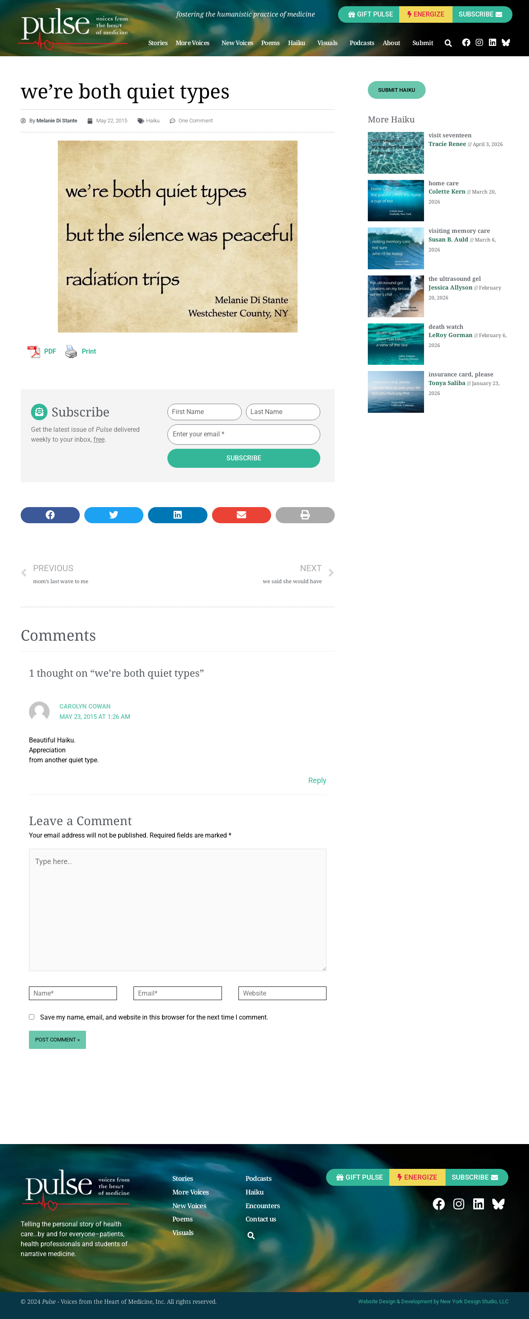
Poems (270, 42)
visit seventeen (450, 135)
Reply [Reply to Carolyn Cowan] (317, 780)
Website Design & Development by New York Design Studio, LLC (433, 1301)
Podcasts (362, 42)
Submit (424, 42)
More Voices (194, 42)
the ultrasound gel (455, 278)
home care (444, 183)
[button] (448, 43)
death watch (446, 326)
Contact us (260, 1219)
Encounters (262, 1206)
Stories (157, 42)
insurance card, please (461, 374)
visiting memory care (459, 231)
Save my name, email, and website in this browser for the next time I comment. (154, 1017)
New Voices (237, 42)
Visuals (329, 42)
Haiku (299, 42)
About (394, 42)
